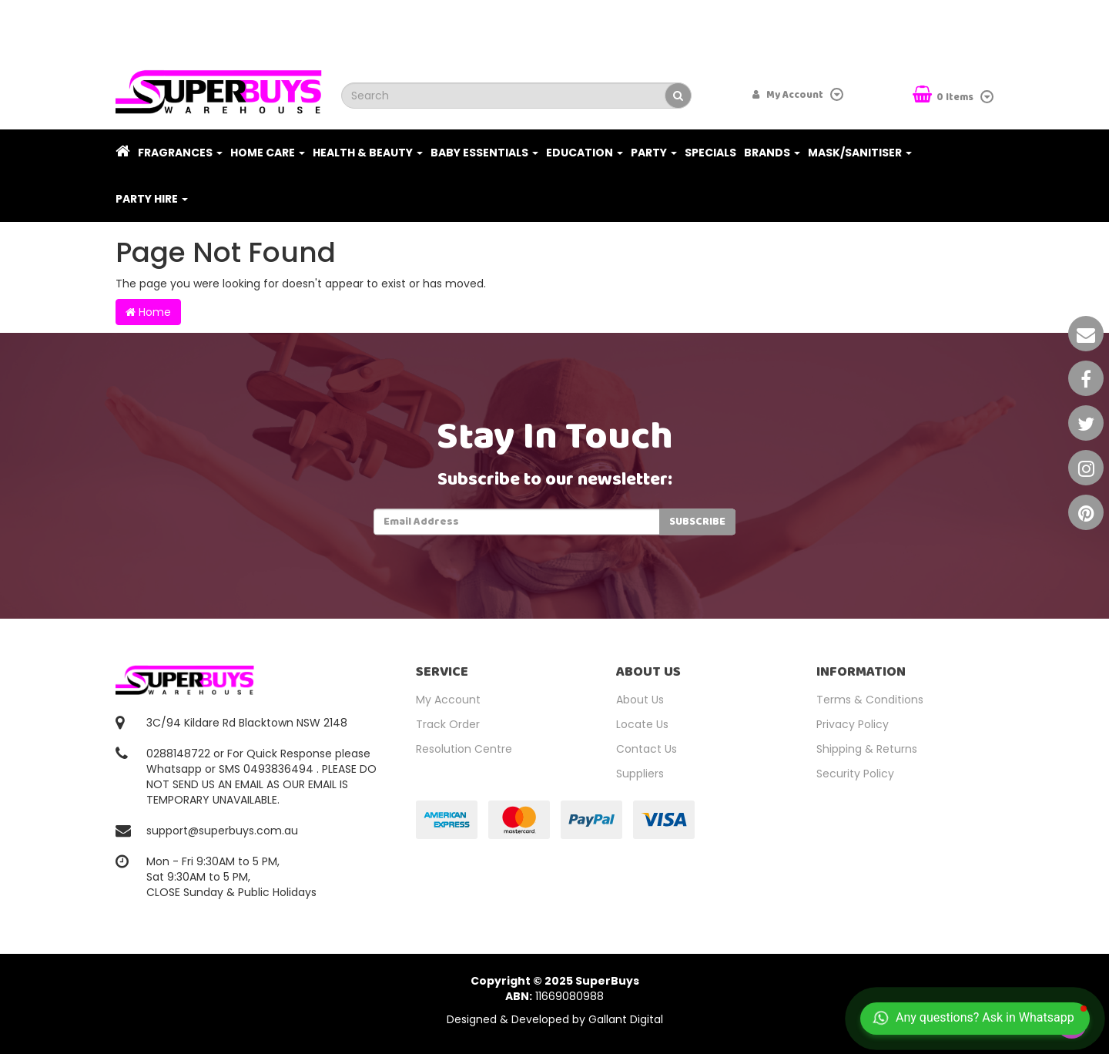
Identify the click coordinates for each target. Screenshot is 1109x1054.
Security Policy (855, 773)
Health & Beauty (368, 152)
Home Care (267, 152)
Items (944, 96)
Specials (710, 152)
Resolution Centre (464, 749)
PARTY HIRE (152, 198)
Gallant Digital (625, 1019)
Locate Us (642, 724)
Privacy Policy (852, 724)
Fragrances (180, 152)
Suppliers (640, 773)
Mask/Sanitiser (860, 152)
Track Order (448, 724)
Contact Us (646, 749)
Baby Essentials (484, 152)
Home (148, 312)
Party (654, 152)
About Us (640, 699)
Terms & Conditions (869, 699)
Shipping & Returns (866, 749)
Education (584, 152)
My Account (448, 699)
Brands (772, 152)
